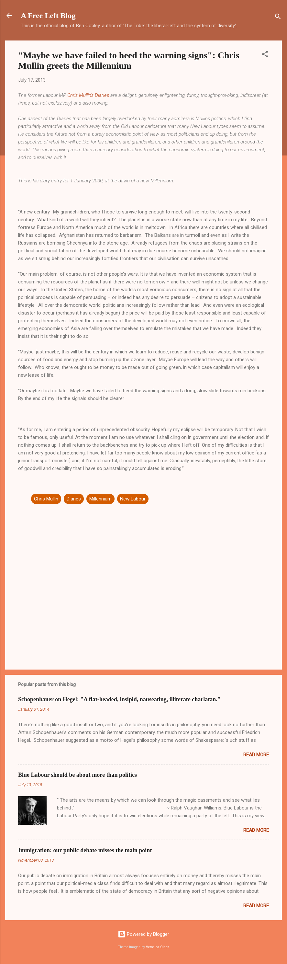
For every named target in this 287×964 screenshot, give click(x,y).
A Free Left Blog (48, 15)
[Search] (278, 18)
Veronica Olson (157, 947)
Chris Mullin (46, 499)
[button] (265, 55)
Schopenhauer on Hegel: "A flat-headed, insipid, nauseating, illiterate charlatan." (119, 699)
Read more (256, 755)
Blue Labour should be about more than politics (77, 775)
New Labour (133, 499)
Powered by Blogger (143, 934)
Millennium (100, 499)
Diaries (74, 499)
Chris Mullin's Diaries (88, 95)
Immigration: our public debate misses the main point (85, 850)
